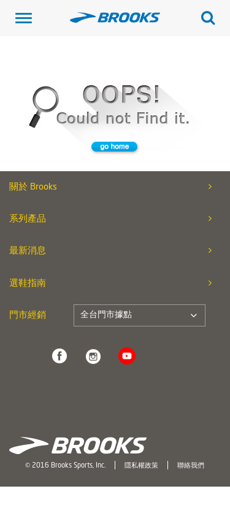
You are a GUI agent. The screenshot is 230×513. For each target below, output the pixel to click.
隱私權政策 (141, 465)
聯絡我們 (190, 465)
